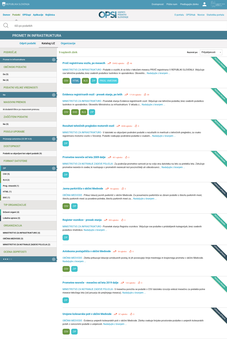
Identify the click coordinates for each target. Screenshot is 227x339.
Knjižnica (50, 14)
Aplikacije (38, 14)
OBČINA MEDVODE (73, 195)
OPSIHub (190, 14)
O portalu (179, 14)
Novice (200, 14)
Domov (6, 14)
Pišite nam (171, 4)
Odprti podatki (28, 43)
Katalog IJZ (48, 43)
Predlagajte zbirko (189, 4)
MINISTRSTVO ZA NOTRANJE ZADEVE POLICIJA (88, 163)
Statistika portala (215, 14)
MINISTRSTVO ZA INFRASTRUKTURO (82, 69)
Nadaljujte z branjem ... (158, 73)
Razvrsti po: (192, 52)
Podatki (16, 14)
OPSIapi (26, 14)
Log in (204, 4)
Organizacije (68, 43)
